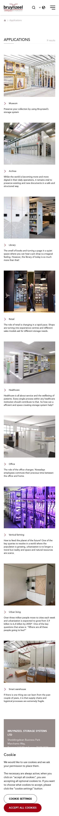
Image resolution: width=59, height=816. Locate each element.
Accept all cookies (23, 807)
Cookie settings (20, 798)
